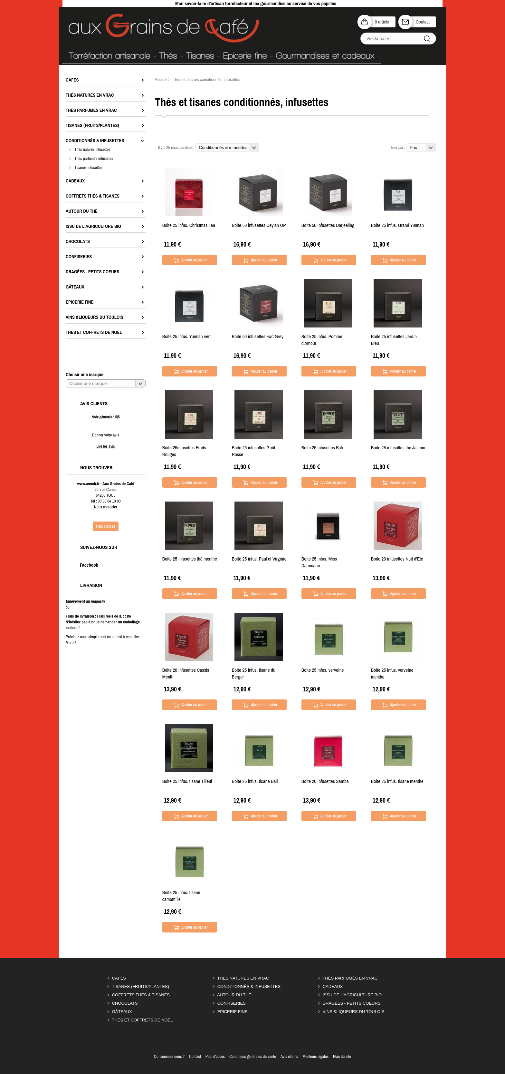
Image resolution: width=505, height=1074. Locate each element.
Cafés (119, 978)
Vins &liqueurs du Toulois (354, 1011)
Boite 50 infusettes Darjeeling (327, 225)
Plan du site (342, 1056)
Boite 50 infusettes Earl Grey (257, 336)
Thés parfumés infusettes (93, 158)
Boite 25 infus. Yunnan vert (186, 336)
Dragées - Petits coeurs (352, 1003)
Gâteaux (122, 1011)
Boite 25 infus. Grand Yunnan (397, 225)
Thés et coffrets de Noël (142, 1020)
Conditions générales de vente (252, 1056)
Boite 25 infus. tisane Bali (255, 781)
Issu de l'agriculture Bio (352, 994)
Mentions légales (315, 1056)
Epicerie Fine (232, 1011)
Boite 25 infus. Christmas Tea (188, 225)
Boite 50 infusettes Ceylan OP (259, 225)
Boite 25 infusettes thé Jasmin (398, 447)
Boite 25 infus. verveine (322, 670)
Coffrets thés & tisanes (141, 994)
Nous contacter (105, 507)
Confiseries (231, 1003)
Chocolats (125, 1003)
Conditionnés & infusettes (249, 986)
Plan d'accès (215, 1056)
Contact (423, 21)
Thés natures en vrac (243, 978)
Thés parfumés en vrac (349, 978)
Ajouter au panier (194, 260)
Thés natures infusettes (92, 149)
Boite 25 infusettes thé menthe (189, 558)
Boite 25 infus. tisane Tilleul (187, 781)
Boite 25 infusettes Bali (322, 447)
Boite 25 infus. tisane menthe (397, 781)
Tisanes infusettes (88, 167)
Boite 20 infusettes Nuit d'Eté (397, 558)
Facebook (82, 565)
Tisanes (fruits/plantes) (140, 986)
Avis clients (289, 1056)
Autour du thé (234, 994)
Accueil (161, 79)
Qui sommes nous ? (169, 1056)
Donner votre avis (105, 435)
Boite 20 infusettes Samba (325, 781)
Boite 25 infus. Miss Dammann (319, 562)
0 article (382, 21)
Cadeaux (333, 986)
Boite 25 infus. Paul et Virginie (259, 558)
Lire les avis (105, 446)
